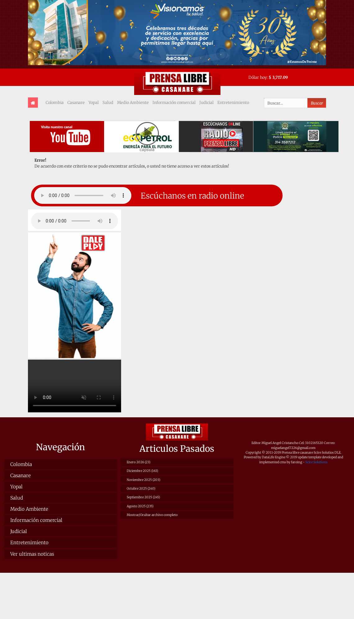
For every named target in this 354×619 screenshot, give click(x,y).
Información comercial (174, 102)
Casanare (76, 102)
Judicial (206, 102)
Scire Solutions (316, 462)
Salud (107, 102)
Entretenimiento (233, 102)
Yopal (93, 102)
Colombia (55, 102)
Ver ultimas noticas (32, 554)
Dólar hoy (257, 77)
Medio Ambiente (133, 102)
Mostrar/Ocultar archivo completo (152, 515)
